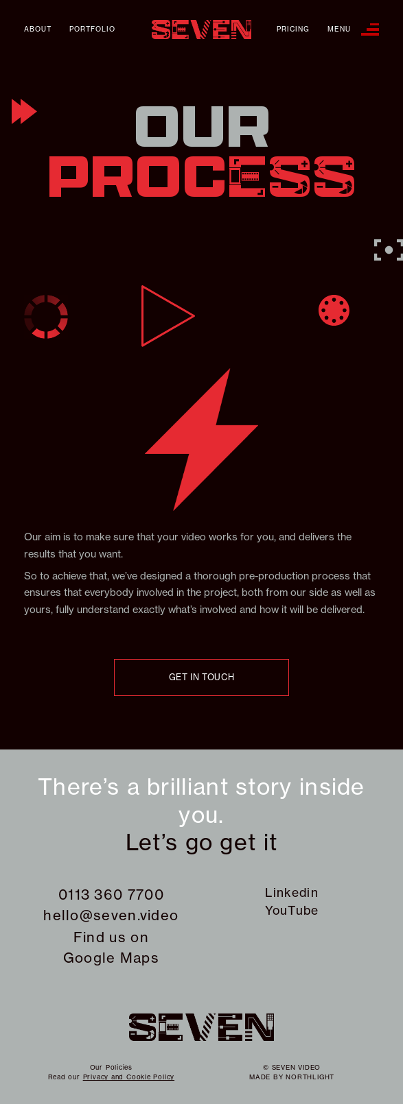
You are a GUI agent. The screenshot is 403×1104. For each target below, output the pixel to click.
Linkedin (291, 892)
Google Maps (111, 957)
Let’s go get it (202, 842)
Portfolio (92, 29)
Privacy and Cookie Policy (129, 1077)
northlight (310, 1077)
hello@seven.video (111, 915)
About (37, 29)
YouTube (292, 910)
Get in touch (202, 677)
